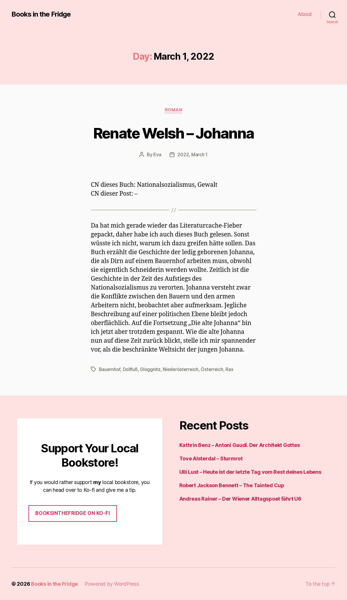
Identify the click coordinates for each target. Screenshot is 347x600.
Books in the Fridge (41, 14)
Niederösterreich (180, 369)
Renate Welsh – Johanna (173, 133)
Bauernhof (110, 369)
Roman (173, 110)
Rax (229, 369)
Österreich (212, 369)
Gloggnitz (150, 369)
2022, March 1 (192, 154)
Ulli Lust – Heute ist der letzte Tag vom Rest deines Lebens (250, 472)
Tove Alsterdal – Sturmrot (211, 458)
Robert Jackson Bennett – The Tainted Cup (231, 485)
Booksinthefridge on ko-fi (72, 513)
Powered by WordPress (112, 584)
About (305, 14)
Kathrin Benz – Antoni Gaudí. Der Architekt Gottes (239, 445)
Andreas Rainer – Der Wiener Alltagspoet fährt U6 (240, 499)
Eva (157, 154)
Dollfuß (130, 369)
